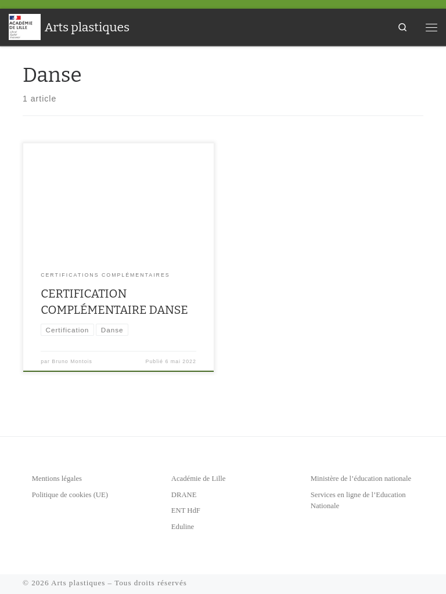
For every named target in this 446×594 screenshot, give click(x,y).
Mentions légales (57, 479)
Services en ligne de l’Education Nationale (358, 500)
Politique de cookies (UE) (70, 495)
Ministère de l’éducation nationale (361, 479)
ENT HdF (185, 510)
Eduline (182, 527)
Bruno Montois (72, 361)
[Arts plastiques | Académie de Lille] (25, 26)
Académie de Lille (198, 479)
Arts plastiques (78, 582)
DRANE (184, 495)
